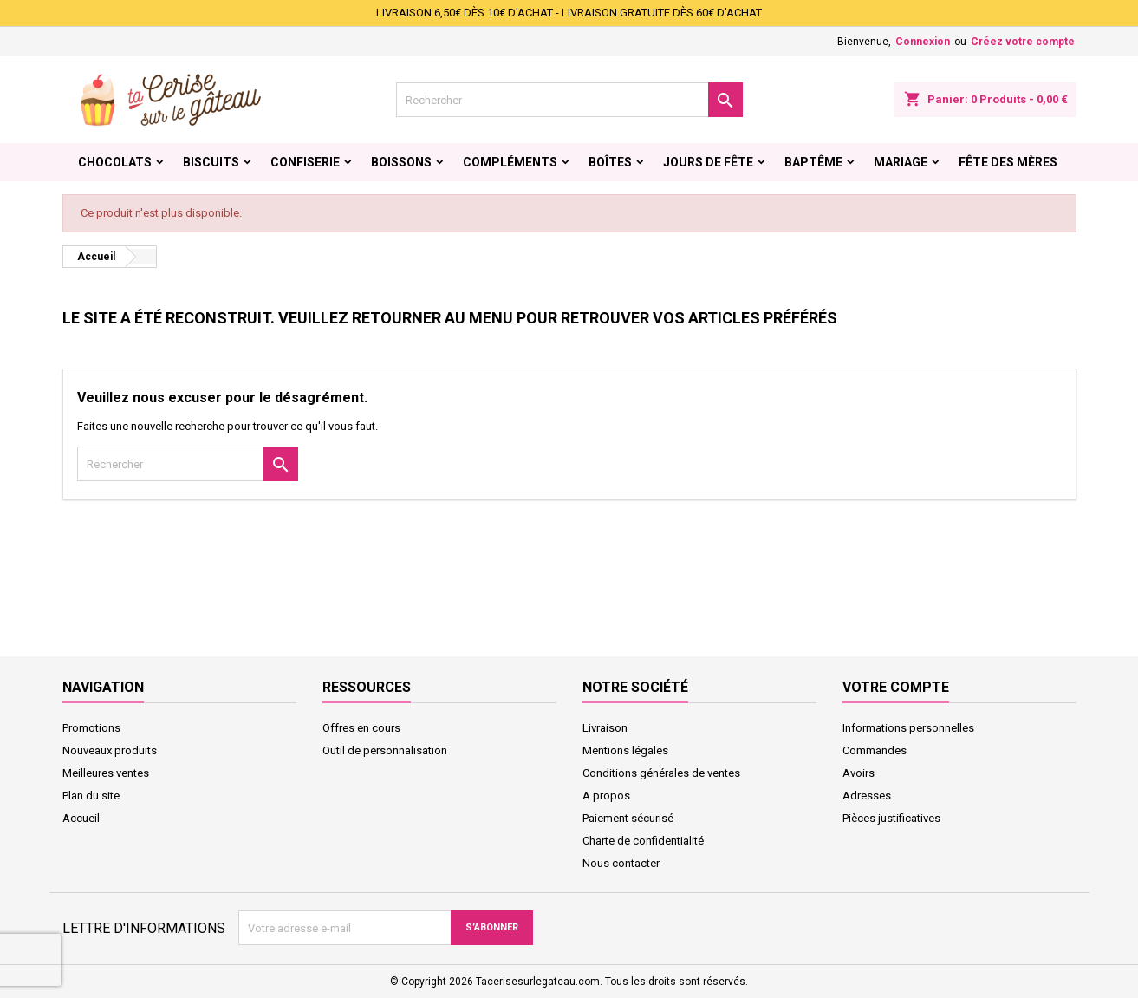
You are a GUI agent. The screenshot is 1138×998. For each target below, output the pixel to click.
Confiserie (305, 162)
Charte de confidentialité (643, 840)
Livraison (605, 727)
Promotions (91, 727)
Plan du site (91, 795)
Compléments (510, 162)
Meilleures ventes (105, 772)
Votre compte (895, 687)
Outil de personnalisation (384, 750)
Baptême (813, 162)
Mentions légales (625, 750)
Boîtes (610, 162)
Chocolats (115, 162)
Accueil (81, 818)
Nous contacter (621, 863)
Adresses (866, 795)
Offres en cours (361, 727)
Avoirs (858, 772)
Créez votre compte (1023, 42)
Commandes (874, 750)
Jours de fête (708, 162)
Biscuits (211, 162)
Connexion (922, 42)
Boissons (401, 162)
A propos (606, 795)
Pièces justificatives (891, 818)
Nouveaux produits (109, 750)
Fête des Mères (1008, 162)
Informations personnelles (908, 727)
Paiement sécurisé (627, 818)
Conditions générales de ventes (661, 772)
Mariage (900, 162)
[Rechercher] (569, 99)
